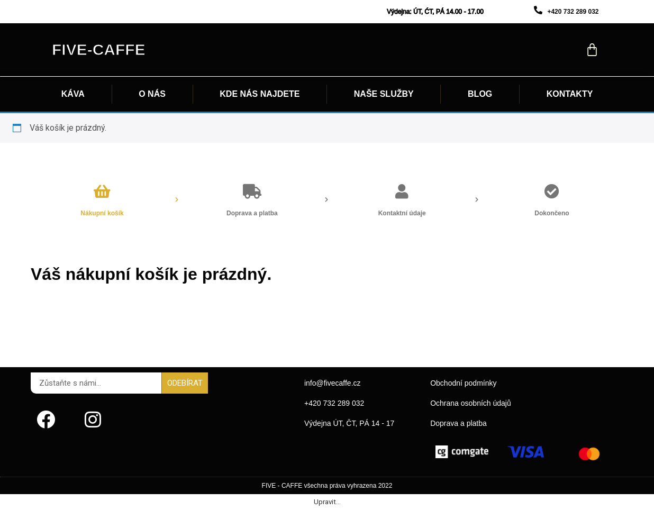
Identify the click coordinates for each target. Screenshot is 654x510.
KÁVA (73, 93)
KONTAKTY (570, 93)
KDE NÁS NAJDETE (259, 93)
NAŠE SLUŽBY (384, 93)
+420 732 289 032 (572, 11)
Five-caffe (99, 49)
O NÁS (152, 93)
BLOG (480, 93)
